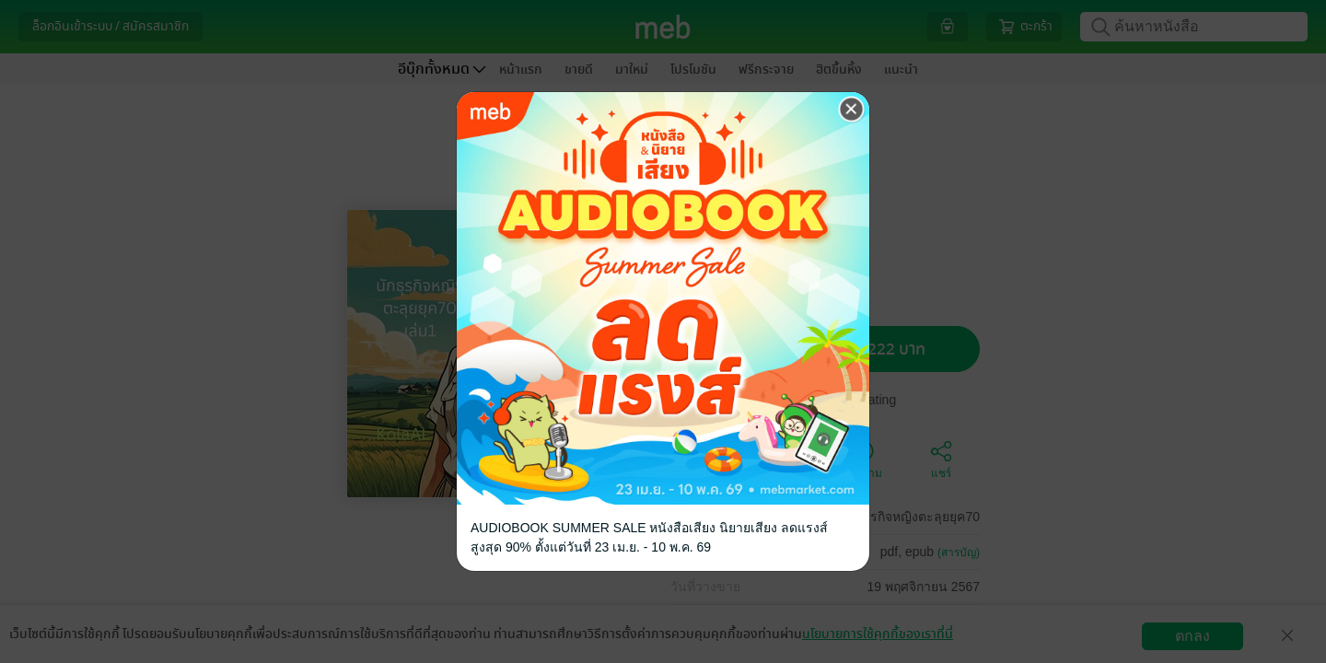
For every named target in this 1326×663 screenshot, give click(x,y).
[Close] (852, 109)
